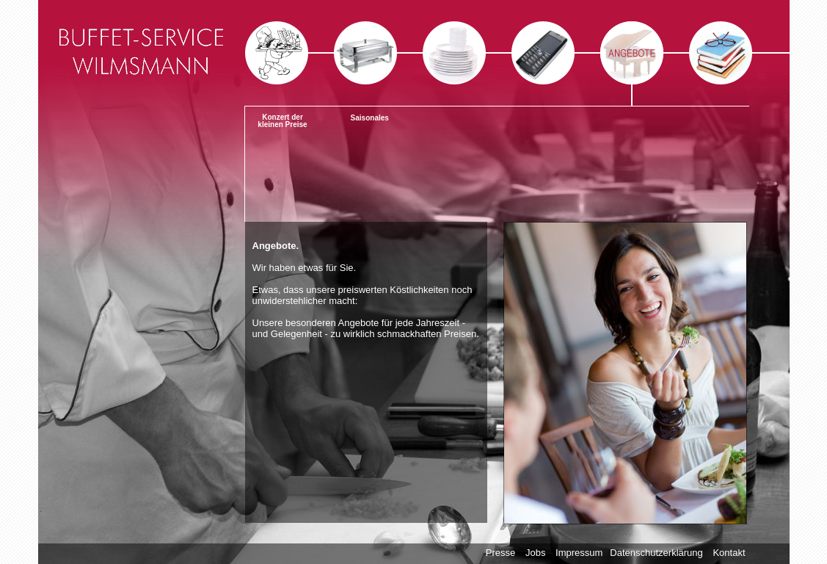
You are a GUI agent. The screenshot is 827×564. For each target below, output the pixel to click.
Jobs (535, 552)
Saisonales (370, 118)
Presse (500, 552)
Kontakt (729, 552)
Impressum (578, 552)
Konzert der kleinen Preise (282, 121)
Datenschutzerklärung (656, 552)
